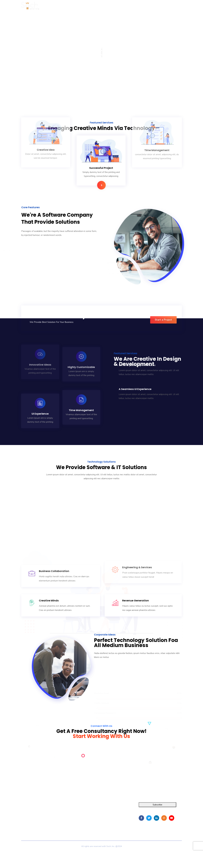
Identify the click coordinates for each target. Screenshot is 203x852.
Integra (24, 806)
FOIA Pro (25, 811)
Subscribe (157, 804)
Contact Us (63, 821)
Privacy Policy (65, 825)
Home (61, 806)
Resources (63, 816)
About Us (63, 811)
